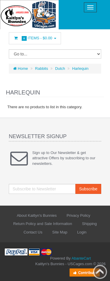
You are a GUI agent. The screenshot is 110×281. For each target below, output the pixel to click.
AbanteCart (81, 258)
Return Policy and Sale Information (42, 223)
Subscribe (88, 189)
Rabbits (41, 68)
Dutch (60, 68)
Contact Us (32, 232)
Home (20, 68)
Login (82, 232)
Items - (34, 38)
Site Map (59, 232)
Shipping (89, 223)
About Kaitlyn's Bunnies (37, 215)
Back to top (100, 271)
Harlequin (80, 68)
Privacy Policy (78, 215)
